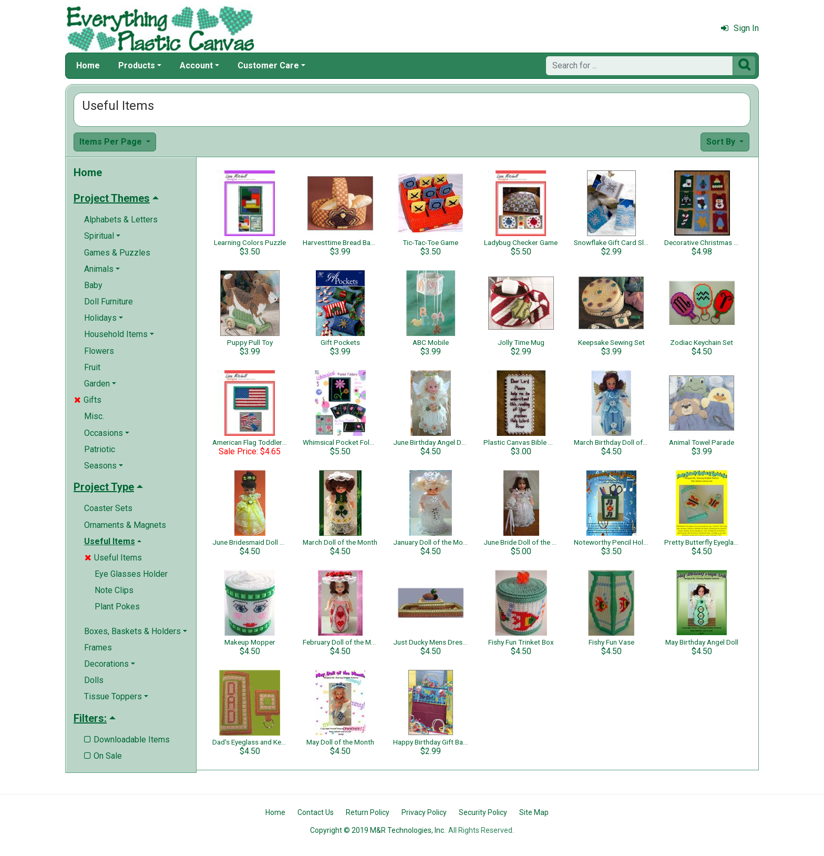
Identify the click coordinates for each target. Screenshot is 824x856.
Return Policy (367, 812)
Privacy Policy (424, 812)
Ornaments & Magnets (125, 525)
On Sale (103, 756)
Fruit (92, 367)
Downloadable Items (127, 740)
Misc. (94, 416)
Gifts (87, 400)
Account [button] (196, 65)
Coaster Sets (108, 508)
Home (88, 65)
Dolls (94, 680)
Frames (98, 648)
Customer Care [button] (268, 65)
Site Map (534, 812)
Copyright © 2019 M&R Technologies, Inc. (378, 830)
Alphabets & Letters (121, 220)
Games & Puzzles (117, 253)
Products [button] (136, 65)
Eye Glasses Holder (131, 574)
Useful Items (113, 558)
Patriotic (99, 449)
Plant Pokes (117, 607)
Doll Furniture (108, 302)
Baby (93, 285)
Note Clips (114, 590)
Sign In (740, 28)
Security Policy (483, 812)
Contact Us (315, 812)
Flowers (99, 351)
